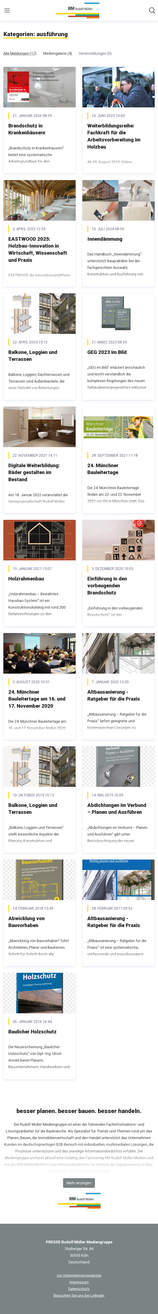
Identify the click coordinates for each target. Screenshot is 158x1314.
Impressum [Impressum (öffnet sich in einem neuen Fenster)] (79, 1282)
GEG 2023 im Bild (107, 352)
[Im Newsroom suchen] (152, 10)
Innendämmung (104, 239)
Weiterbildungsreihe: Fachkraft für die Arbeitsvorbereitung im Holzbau (113, 136)
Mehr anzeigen (79, 1183)
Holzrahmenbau (26, 579)
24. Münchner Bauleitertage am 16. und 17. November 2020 (36, 699)
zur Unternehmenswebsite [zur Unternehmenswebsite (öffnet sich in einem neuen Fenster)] (79, 1275)
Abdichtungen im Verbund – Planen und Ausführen (116, 808)
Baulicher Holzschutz (32, 1032)
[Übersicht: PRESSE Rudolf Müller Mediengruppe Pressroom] (77, 10)
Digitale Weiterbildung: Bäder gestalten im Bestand (34, 472)
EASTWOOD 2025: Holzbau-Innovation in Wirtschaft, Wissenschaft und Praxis (37, 249)
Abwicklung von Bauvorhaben (26, 922)
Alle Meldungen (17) (19, 53)
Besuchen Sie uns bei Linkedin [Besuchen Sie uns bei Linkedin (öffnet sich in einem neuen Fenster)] (79, 1295)
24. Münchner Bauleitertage (102, 469)
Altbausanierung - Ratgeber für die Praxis (113, 695)
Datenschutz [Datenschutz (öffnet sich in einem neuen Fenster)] (79, 1289)
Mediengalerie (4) (57, 53)
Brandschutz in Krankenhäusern (26, 129)
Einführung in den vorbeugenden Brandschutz (107, 586)
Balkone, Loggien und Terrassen (32, 355)
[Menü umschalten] (7, 10)
